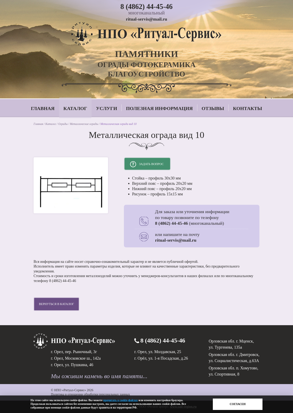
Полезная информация (159, 108)
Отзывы (213, 108)
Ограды (63, 124)
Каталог (75, 108)
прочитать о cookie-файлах (120, 400)
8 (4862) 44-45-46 (146, 6)
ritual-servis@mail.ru (146, 19)
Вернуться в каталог (56, 304)
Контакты (247, 108)
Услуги (106, 108)
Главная (43, 108)
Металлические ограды (84, 124)
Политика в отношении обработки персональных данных (90, 394)
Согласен (238, 404)
